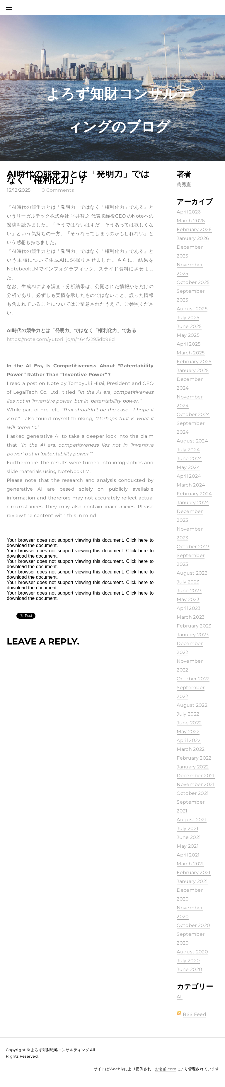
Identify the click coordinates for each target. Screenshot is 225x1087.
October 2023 (193, 546)
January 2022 (193, 767)
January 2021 (192, 881)
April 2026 (189, 212)
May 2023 (188, 599)
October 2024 (193, 414)
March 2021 (190, 863)
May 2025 (188, 335)
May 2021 (188, 846)
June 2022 (189, 723)
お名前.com (165, 1068)
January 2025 (193, 370)
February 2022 (194, 758)
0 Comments (58, 190)
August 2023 (192, 573)
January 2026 (193, 238)
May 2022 (188, 731)
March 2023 (190, 617)
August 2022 (192, 705)
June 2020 (189, 969)
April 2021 (188, 855)
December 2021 (195, 775)
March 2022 (190, 749)
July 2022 (188, 714)
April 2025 (188, 344)
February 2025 (194, 361)
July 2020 (188, 960)
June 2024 (189, 458)
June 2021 (189, 837)
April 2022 (188, 740)
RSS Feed (194, 1014)
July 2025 (188, 317)
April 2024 (189, 476)
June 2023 (189, 590)
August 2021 (192, 819)
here (143, 540)
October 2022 (193, 679)
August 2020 (192, 952)
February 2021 (193, 872)
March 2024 (191, 485)
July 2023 (188, 582)
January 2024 (193, 502)
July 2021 (187, 828)
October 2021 (193, 793)
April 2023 (188, 608)
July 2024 (188, 449)
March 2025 (190, 353)
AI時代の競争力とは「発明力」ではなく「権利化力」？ (78, 176)
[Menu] (10, 7)
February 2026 (194, 229)
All (180, 996)
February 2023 (194, 626)
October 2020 (193, 925)
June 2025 (189, 326)
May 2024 (188, 467)
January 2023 (193, 634)
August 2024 (192, 441)
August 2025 (192, 309)
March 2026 (191, 220)
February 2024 (194, 494)
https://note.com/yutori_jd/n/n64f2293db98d (61, 339)
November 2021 (195, 784)
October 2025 (193, 282)
